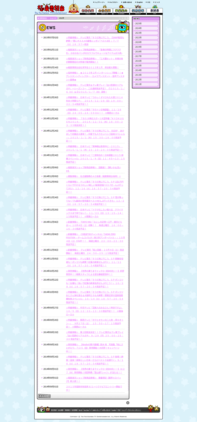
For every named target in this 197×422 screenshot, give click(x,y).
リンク (124, 410)
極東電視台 (43, 18)
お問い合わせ (106, 410)
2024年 (138, 28)
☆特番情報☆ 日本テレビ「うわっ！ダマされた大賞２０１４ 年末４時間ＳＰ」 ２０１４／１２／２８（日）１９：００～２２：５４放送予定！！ (94, 101)
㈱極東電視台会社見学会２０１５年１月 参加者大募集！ (92, 67)
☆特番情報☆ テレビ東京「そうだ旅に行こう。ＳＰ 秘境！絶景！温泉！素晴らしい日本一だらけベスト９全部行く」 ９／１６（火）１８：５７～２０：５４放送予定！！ (94, 360)
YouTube (86, 410)
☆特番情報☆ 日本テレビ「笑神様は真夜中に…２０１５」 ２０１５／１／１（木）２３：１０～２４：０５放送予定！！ (94, 148)
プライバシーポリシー (134, 410)
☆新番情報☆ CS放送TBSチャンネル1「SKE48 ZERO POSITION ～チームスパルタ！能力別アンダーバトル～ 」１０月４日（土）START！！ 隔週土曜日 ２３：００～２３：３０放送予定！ (95, 239)
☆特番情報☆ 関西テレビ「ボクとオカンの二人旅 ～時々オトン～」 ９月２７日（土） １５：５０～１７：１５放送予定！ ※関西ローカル (94, 323)
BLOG (80, 410)
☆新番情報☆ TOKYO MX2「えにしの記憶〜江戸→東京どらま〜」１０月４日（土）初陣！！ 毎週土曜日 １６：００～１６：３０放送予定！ (94, 225)
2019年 (138, 46)
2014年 (138, 70)
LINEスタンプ (97, 410)
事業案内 (67, 410)
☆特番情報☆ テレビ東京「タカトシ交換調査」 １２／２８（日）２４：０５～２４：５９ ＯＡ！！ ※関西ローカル (93, 111)
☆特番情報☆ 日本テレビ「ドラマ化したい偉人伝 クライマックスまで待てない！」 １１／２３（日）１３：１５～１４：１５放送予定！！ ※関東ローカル (94, 213)
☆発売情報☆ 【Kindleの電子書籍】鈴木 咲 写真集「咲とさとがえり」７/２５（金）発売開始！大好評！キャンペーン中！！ (94, 348)
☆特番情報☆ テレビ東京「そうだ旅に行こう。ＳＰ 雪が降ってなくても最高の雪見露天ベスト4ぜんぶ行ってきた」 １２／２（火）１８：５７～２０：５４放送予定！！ (95, 201)
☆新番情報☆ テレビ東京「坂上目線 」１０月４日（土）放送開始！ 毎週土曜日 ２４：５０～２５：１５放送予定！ (95, 251)
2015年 (138, 65)
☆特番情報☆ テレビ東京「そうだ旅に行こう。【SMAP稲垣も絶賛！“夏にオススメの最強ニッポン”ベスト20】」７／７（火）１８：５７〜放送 (95, 41)
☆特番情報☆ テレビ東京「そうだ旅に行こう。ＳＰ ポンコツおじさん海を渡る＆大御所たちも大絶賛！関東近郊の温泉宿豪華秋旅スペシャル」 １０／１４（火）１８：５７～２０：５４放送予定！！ (94, 297)
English (114, 410)
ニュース (53, 18)
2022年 (138, 37)
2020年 (138, 42)
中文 (119, 410)
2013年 (138, 74)
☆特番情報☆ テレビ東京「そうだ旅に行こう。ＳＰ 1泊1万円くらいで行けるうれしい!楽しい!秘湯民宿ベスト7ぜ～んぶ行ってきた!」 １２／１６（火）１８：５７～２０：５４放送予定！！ (94, 187)
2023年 (138, 32)
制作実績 (53, 410)
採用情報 (74, 410)
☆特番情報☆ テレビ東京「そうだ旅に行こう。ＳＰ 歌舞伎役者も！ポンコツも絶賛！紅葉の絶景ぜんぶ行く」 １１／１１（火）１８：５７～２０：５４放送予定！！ (94, 262)
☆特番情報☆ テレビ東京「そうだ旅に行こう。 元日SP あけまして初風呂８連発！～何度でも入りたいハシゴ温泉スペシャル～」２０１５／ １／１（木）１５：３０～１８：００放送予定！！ (95, 135)
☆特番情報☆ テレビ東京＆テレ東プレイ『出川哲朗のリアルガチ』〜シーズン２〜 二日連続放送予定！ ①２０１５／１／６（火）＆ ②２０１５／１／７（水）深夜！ (95, 88)
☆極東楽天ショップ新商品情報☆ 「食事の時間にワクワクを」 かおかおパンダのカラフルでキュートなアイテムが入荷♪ (94, 51)
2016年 (138, 60)
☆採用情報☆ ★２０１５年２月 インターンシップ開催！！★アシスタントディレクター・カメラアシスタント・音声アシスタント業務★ (95, 76)
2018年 (138, 51)
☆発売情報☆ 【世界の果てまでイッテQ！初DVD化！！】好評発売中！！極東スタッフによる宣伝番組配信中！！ (95, 272)
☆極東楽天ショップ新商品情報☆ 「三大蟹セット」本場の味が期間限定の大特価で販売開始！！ (94, 60)
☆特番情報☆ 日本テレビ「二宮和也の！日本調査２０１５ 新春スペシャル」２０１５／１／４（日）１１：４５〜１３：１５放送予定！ (95, 158)
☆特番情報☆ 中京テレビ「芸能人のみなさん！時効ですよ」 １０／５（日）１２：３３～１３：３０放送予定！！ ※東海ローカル (94, 311)
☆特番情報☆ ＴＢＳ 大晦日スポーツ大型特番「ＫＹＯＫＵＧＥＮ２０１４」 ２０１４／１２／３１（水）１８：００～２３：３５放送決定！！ (95, 122)
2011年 (138, 84)
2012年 (138, 79)
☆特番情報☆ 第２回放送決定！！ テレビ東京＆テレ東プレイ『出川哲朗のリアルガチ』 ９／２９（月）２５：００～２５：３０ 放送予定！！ (94, 336)
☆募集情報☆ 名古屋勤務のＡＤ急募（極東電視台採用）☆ (93, 176)
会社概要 (60, 410)
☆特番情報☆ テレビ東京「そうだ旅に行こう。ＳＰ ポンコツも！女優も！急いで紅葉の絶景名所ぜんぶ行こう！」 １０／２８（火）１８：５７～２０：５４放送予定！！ (94, 283)
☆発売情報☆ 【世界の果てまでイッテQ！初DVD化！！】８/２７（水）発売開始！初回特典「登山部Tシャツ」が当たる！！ (95, 370)
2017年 (138, 56)
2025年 (138, 23)
